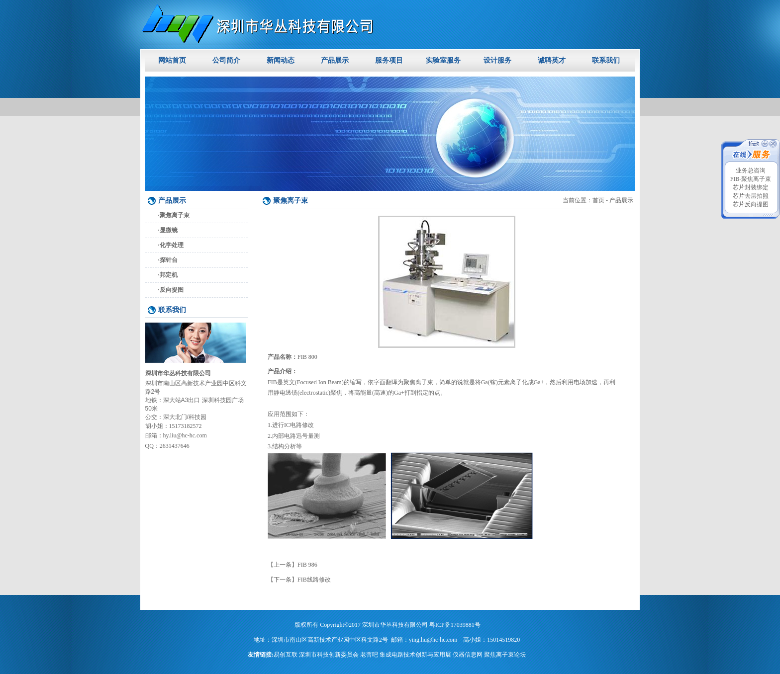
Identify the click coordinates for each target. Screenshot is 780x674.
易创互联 (285, 654)
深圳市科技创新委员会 (329, 654)
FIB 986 (307, 564)
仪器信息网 (468, 654)
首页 (598, 200)
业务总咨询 (751, 170)
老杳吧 (369, 654)
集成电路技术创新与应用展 (415, 654)
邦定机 (169, 274)
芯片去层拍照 (751, 195)
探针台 (169, 259)
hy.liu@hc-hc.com (185, 435)
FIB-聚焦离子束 (751, 178)
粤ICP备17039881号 (455, 624)
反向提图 (172, 289)
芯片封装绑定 (751, 187)
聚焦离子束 (175, 215)
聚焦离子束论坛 (505, 654)
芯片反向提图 (751, 204)
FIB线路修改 (314, 579)
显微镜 (169, 230)
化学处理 (172, 245)
